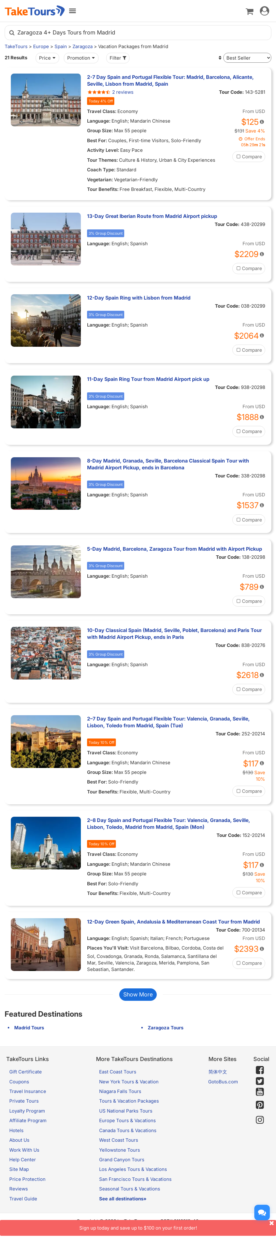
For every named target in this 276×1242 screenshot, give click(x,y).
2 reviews (110, 92)
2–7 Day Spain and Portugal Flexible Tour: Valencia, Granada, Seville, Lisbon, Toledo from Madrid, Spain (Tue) (168, 722)
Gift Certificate (25, 1072)
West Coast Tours (118, 1140)
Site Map (19, 1169)
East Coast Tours (117, 1072)
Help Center (22, 1160)
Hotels (16, 1130)
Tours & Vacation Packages (129, 1101)
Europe (41, 46)
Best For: (97, 140)
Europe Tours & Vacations (127, 1120)
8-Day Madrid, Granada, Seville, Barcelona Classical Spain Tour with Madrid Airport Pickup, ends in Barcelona (168, 464)
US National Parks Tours (125, 1111)
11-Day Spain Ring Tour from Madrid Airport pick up (148, 379)
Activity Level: (103, 150)
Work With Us (24, 1150)
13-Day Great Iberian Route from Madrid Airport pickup (152, 216)
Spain (61, 46)
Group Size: (100, 130)
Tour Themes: (102, 160)
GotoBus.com (223, 1082)
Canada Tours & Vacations (127, 1130)
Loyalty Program (27, 1111)
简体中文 (217, 1072)
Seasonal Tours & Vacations (129, 1189)
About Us (19, 1140)
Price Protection (27, 1179)
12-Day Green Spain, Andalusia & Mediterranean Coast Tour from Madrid (173, 922)
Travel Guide (23, 1199)
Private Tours (24, 1101)
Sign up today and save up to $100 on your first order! (177, 1225)
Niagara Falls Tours (120, 1091)
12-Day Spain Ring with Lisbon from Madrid (139, 298)
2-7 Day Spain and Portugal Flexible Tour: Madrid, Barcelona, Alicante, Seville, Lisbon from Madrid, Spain (170, 80)
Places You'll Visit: (108, 948)
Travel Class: (101, 111)
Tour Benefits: (103, 189)
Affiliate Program (27, 1120)
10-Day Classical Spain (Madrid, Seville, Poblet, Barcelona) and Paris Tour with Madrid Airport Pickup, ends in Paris (174, 633)
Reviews (18, 1189)
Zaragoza (82, 46)
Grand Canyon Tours (121, 1160)
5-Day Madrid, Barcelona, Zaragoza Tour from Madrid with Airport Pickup (174, 549)
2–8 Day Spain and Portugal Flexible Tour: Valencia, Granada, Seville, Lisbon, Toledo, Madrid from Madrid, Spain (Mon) (168, 823)
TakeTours (16, 46)
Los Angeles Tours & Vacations (133, 1169)
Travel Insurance (27, 1091)
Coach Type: (101, 170)
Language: (99, 121)
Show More (138, 994)
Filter (119, 58)
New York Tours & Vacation (129, 1082)
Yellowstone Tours (119, 1150)
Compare (248, 157)
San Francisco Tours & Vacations (135, 1179)
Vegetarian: (100, 180)
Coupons (19, 1082)
